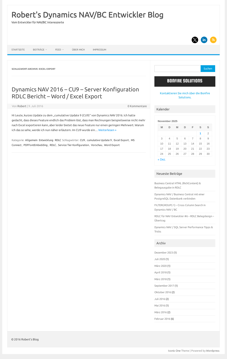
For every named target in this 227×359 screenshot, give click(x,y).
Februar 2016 (162, 318)
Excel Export (121, 140)
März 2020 (160, 265)
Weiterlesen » (107, 130)
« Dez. (162, 159)
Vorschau (96, 145)
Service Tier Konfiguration (73, 145)
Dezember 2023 (163, 252)
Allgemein (31, 140)
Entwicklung (46, 140)
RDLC (58, 140)
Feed (58, 49)
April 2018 (160, 272)
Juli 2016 (159, 298)
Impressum (99, 49)
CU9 (82, 140)
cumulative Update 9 (99, 140)
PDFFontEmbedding (36, 145)
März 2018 (160, 279)
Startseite (18, 49)
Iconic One (174, 350)
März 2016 (160, 312)
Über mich (78, 49)
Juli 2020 (159, 259)
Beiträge (38, 49)
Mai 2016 (159, 305)
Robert (21, 106)
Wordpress (212, 350)
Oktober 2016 (162, 292)
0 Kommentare (137, 106)
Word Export (112, 145)
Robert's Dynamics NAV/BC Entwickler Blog (87, 14)
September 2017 (164, 285)
